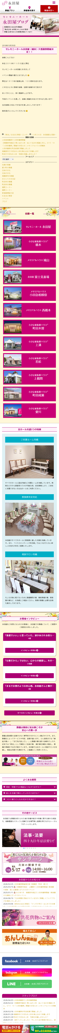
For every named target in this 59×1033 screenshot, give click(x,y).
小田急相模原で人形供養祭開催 (13, 140)
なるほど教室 (7, 196)
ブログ (4, 201)
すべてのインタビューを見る (29, 712)
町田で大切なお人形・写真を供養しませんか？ (19, 154)
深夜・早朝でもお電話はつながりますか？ (29, 787)
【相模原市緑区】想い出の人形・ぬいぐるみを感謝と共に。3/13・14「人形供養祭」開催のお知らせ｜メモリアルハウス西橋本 (29, 1006)
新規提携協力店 (8, 193)
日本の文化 (6, 170)
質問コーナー (7, 187)
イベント (5, 198)
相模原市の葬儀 (8, 176)
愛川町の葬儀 (7, 167)
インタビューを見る (29, 650)
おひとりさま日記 (8, 179)
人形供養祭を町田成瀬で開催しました (16, 148)
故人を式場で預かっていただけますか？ (29, 793)
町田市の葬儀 (7, 182)
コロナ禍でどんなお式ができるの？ (29, 799)
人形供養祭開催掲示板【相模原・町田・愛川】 (31, 884)
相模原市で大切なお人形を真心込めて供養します (20, 151)
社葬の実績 (6, 165)
